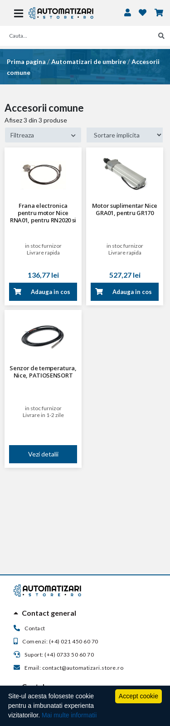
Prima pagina (26, 61)
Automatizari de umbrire (88, 61)
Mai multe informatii (69, 715)
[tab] (85, 613)
